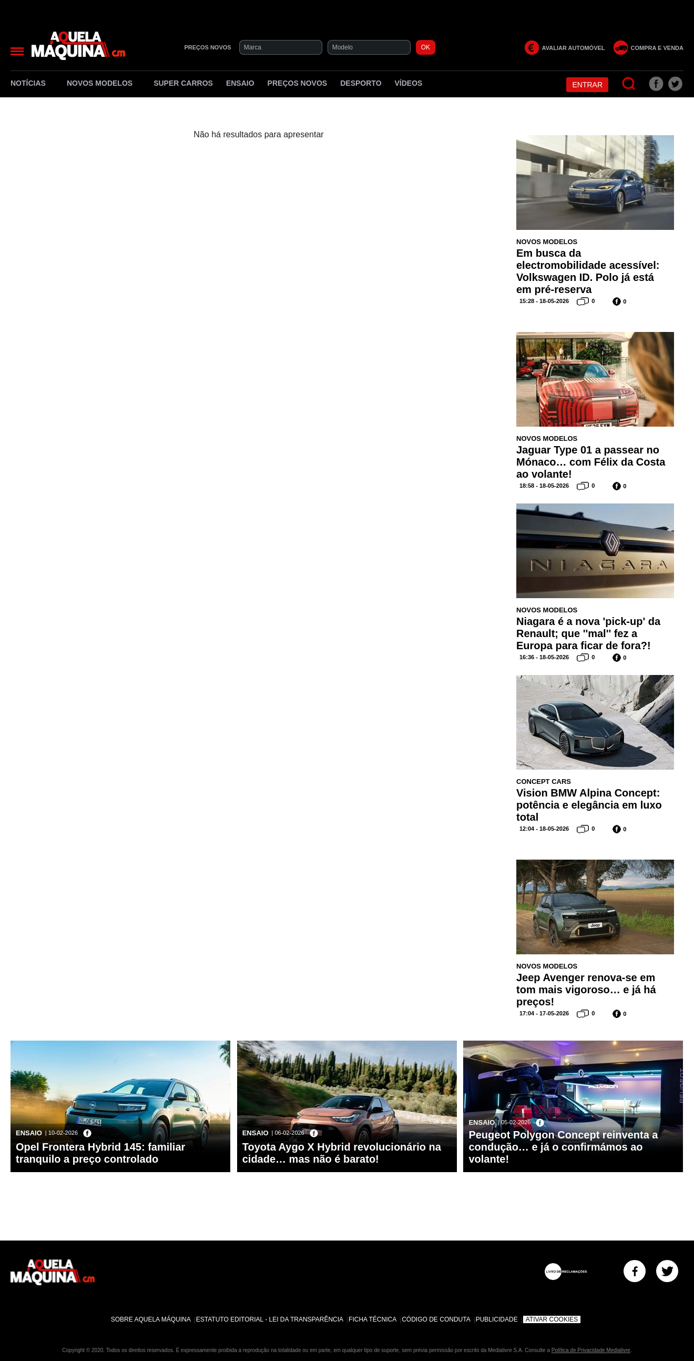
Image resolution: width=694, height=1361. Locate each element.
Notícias (32, 83)
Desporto (360, 83)
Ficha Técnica (372, 1319)
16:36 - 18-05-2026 (544, 657)
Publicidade (497, 1319)
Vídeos (409, 83)
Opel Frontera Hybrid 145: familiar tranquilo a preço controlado (100, 1153)
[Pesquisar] (629, 84)
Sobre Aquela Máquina (151, 1319)
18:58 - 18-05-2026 (544, 485)
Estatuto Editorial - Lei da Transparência (269, 1319)
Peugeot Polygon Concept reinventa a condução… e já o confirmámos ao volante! (563, 1147)
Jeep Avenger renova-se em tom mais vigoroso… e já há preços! (586, 989)
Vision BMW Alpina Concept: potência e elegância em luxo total (589, 805)
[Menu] (17, 51)
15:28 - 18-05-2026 (544, 301)
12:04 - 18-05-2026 (544, 828)
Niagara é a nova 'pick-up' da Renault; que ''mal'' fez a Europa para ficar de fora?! (588, 633)
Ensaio (240, 83)
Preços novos (298, 83)
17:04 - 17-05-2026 (544, 1013)
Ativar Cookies (552, 1319)
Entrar (587, 84)
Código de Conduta (436, 1319)
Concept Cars (543, 781)
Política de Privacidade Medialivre (591, 1350)
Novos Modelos (103, 83)
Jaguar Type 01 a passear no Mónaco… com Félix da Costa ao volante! (590, 462)
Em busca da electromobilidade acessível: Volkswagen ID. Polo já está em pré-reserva (587, 271)
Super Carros (183, 83)
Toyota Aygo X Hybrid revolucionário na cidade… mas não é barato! (341, 1153)
